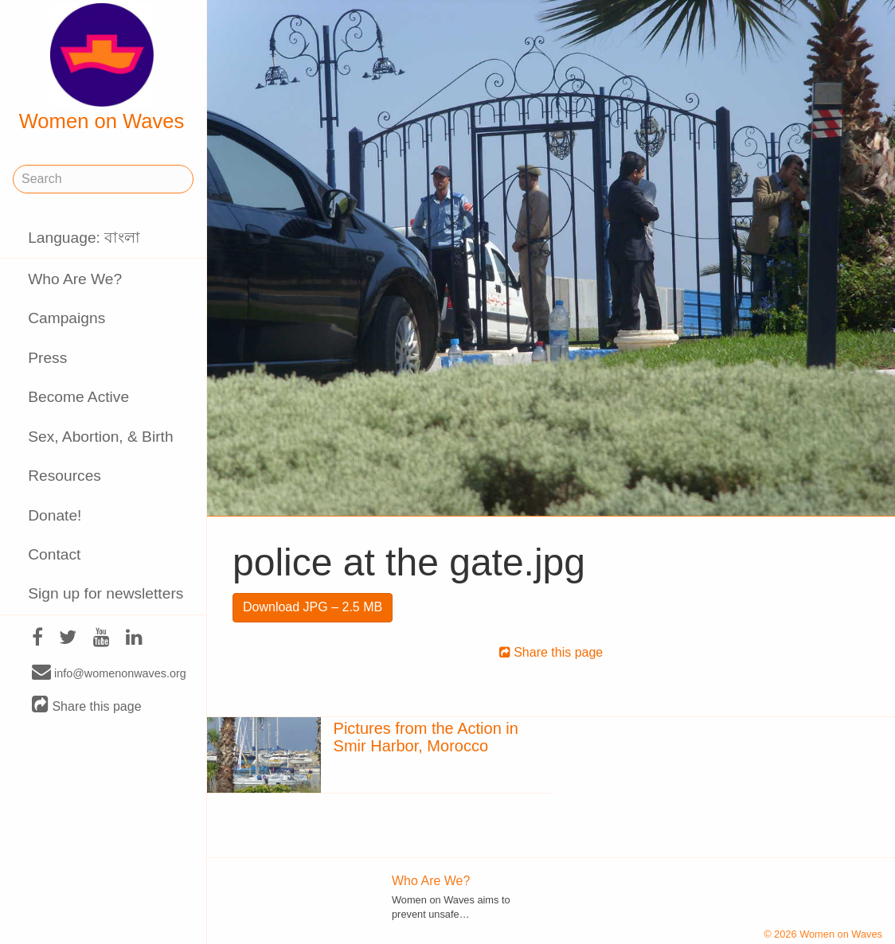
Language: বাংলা (84, 237)
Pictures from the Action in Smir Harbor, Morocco (426, 737)
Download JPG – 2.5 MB (312, 607)
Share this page (87, 705)
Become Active (78, 396)
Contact (54, 554)
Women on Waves (102, 67)
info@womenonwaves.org (109, 673)
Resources (64, 475)
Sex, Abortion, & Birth (100, 436)
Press (47, 357)
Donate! (54, 515)
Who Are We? (75, 279)
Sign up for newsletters (105, 593)
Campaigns (66, 318)
